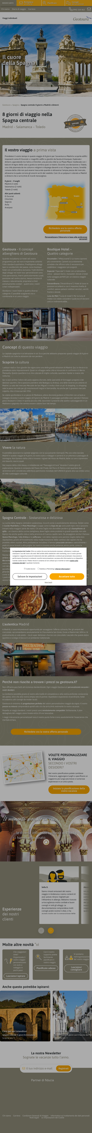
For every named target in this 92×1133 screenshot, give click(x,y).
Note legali (48, 582)
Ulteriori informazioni (62, 569)
